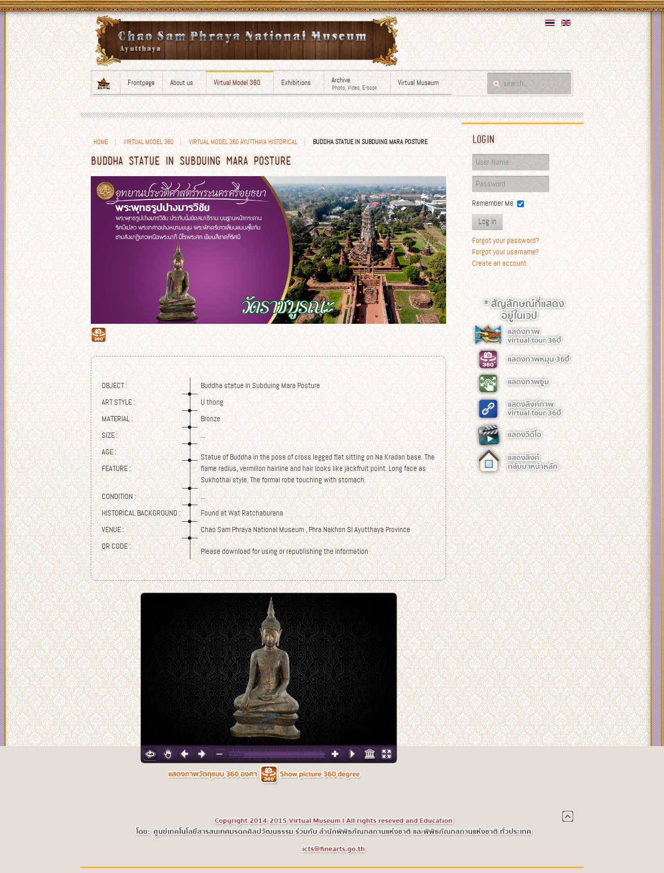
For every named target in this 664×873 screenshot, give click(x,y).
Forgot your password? (506, 240)
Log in (487, 221)
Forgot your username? (505, 252)
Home (100, 142)
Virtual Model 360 (148, 142)
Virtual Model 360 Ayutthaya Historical (243, 142)
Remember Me (493, 203)
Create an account (499, 263)
